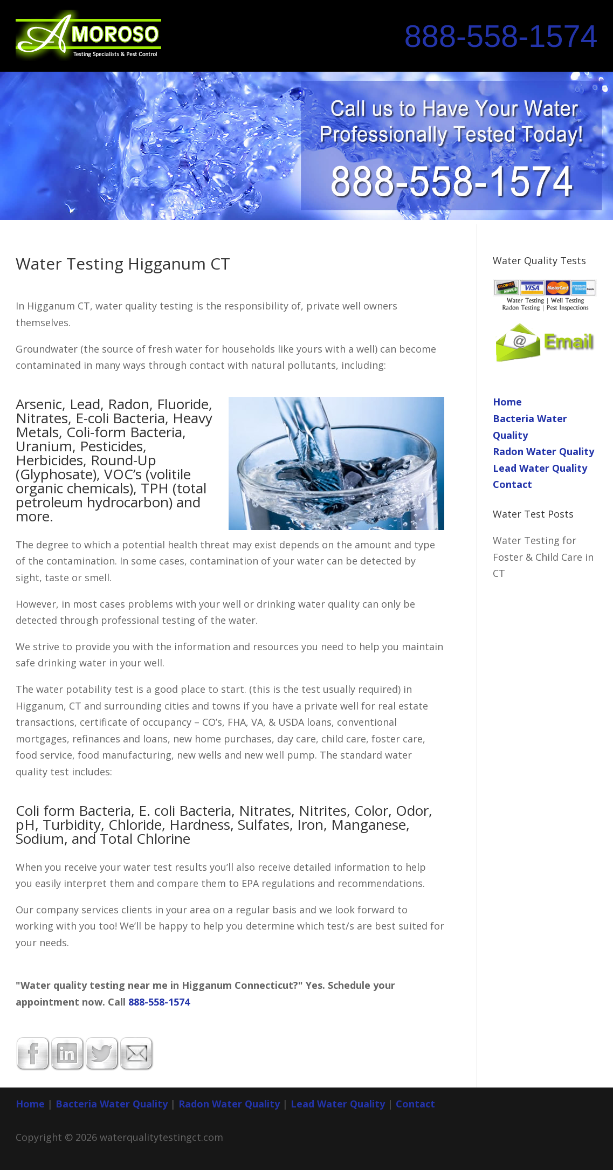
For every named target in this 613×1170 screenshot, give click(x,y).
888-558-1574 (501, 36)
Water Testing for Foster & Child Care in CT (543, 557)
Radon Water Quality (543, 451)
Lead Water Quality (540, 468)
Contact (512, 484)
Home (507, 401)
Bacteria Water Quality (112, 1103)
